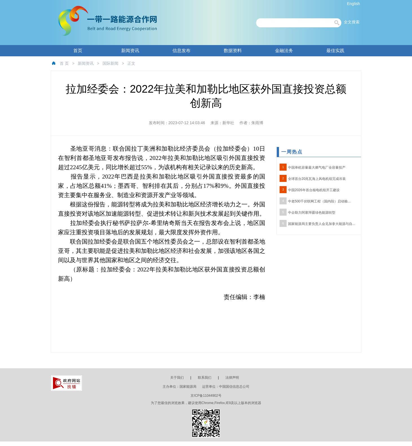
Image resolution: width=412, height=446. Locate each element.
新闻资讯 (130, 50)
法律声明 (232, 378)
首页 (77, 50)
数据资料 (233, 50)
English (353, 3)
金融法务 (284, 50)
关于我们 (177, 378)
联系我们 (204, 378)
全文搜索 (352, 22)
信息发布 (181, 50)
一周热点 (292, 152)
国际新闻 (110, 63)
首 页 (64, 63)
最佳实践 (335, 50)
